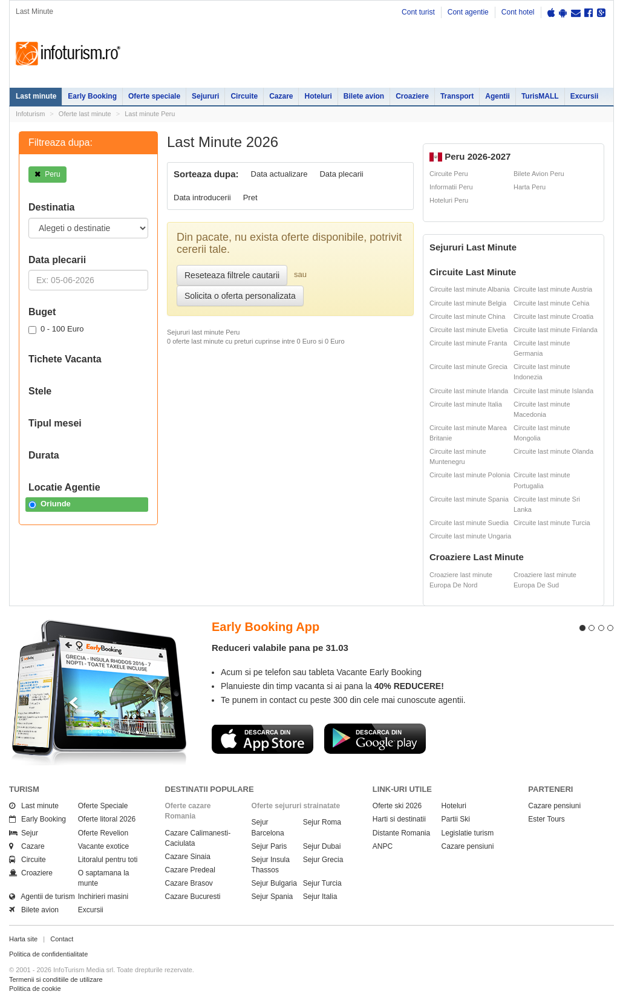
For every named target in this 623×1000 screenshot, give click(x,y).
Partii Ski (456, 819)
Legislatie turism (468, 833)
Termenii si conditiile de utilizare (56, 979)
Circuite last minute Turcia (552, 522)
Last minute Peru (150, 113)
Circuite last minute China (467, 316)
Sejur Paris (269, 846)
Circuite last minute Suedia (469, 522)
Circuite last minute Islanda (553, 390)
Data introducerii (202, 197)
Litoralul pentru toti (108, 859)
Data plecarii (341, 173)
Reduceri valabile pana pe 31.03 (280, 647)
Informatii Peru (451, 187)
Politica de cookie (35, 988)
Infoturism (68, 54)
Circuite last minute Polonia (469, 475)
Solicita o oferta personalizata (240, 296)
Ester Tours (546, 819)
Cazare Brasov (189, 883)
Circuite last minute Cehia (551, 303)
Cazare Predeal (190, 870)
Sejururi (205, 96)
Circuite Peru (448, 173)
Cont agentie (468, 12)
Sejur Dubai (322, 846)
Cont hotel (518, 12)
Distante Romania (401, 833)
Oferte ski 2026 (397, 806)
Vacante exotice (103, 846)
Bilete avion (364, 96)
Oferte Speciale (103, 806)
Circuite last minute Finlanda (556, 329)
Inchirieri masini (103, 896)
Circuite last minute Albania (469, 289)
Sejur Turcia (322, 883)
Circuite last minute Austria (553, 289)
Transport (457, 96)
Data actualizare (279, 173)
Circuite (244, 96)
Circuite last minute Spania (469, 499)
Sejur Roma (322, 822)
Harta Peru (530, 187)
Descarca (262, 739)
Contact (61, 939)
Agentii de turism (42, 896)
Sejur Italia (320, 896)
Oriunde (49, 504)
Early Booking (92, 96)
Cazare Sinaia (187, 856)
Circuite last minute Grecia (468, 366)
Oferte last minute (85, 113)
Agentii (497, 96)
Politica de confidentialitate (48, 954)
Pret (250, 197)
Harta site (23, 939)
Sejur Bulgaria (274, 883)
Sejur (23, 833)
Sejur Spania (272, 896)
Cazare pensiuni (468, 846)
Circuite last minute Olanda (553, 451)
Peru (47, 174)
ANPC (383, 846)
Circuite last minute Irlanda (468, 390)
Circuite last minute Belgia (467, 303)
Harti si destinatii (399, 819)
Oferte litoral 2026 (106, 819)
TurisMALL (540, 96)
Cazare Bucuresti (193, 896)
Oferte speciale (154, 96)
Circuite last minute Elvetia (468, 329)
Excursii (584, 96)
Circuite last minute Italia (465, 404)
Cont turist (418, 12)
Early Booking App (265, 626)
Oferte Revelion (103, 833)
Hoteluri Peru (448, 200)
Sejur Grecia (323, 859)
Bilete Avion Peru (539, 173)
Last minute (36, 96)
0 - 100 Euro (56, 329)
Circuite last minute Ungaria (470, 536)
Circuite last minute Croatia (553, 316)
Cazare (281, 96)
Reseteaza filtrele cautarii (231, 275)
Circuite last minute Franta (468, 343)
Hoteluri (317, 96)
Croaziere (412, 96)
